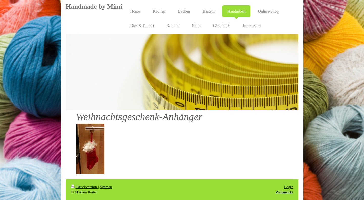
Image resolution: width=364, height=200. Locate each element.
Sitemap (106, 187)
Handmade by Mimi (94, 6)
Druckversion (84, 187)
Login (288, 187)
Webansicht (284, 192)
